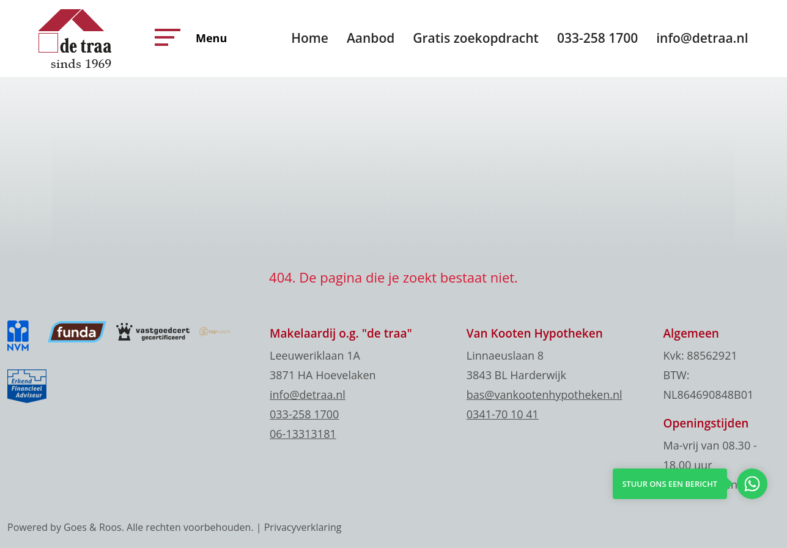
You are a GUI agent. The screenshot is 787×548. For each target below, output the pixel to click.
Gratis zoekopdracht (476, 37)
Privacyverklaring (303, 527)
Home (309, 37)
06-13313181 (303, 433)
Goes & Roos (93, 527)
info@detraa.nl (702, 37)
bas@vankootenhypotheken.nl (545, 394)
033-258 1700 (597, 37)
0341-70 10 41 (503, 414)
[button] (164, 37)
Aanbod (370, 37)
